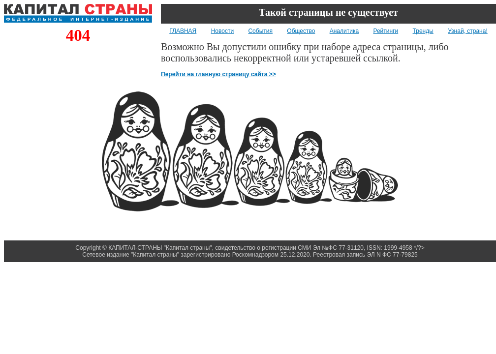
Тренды (423, 31)
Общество (301, 31)
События (260, 31)
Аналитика (344, 31)
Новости (222, 31)
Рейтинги (385, 31)
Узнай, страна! (468, 31)
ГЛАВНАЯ (182, 31)
